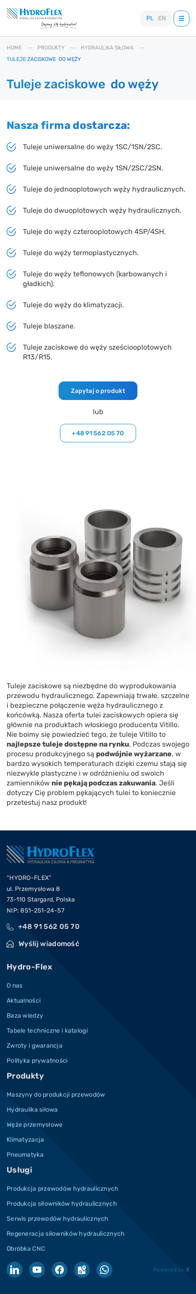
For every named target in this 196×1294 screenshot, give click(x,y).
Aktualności (24, 1000)
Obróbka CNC (26, 1249)
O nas (14, 985)
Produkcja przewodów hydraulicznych (63, 1188)
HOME (14, 48)
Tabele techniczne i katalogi (47, 1030)
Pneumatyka (25, 1154)
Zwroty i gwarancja (35, 1045)
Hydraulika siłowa (32, 1109)
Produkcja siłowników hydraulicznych (62, 1203)
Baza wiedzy (25, 1015)
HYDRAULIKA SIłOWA (107, 48)
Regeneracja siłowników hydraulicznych (66, 1233)
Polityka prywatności (37, 1060)
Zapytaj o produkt (98, 391)
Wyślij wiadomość (48, 943)
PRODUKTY (51, 48)
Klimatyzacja (25, 1139)
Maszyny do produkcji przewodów (56, 1094)
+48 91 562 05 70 (98, 433)
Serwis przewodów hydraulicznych (58, 1218)
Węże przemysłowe (35, 1124)
